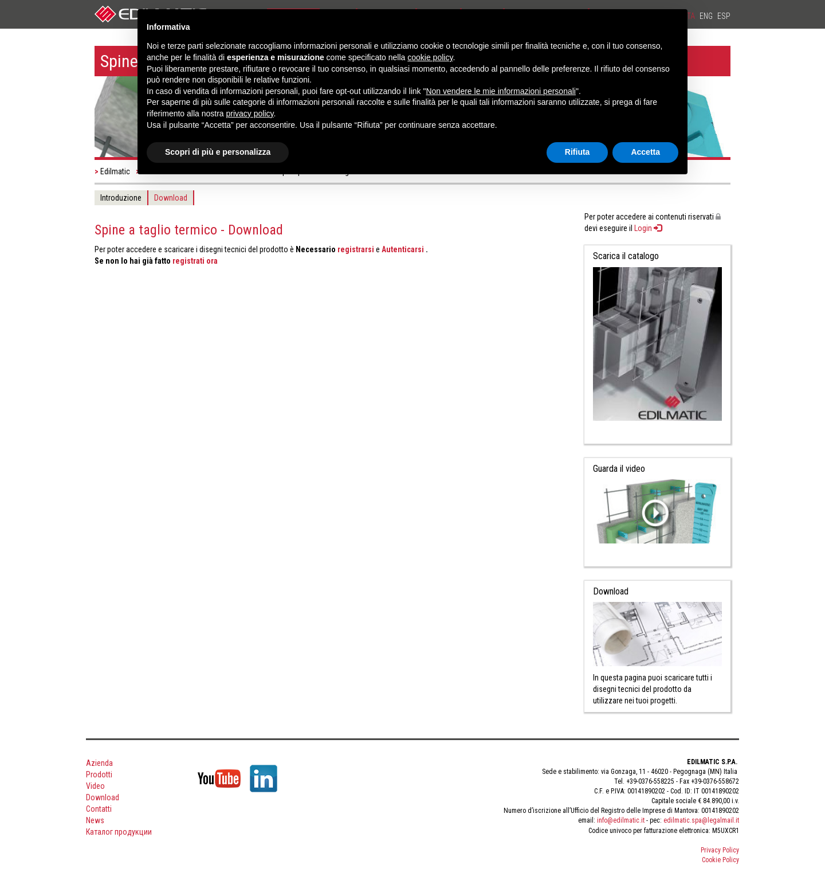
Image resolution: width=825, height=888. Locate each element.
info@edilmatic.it (621, 820)
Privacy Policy (720, 850)
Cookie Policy (720, 860)
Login (648, 228)
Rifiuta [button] (577, 152)
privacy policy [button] (250, 113)
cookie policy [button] (430, 57)
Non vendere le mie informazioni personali (500, 91)
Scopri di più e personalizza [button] (217, 152)
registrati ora (195, 260)
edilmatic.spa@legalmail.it (701, 820)
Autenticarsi (404, 249)
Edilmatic (115, 171)
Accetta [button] (645, 152)
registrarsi (355, 249)
